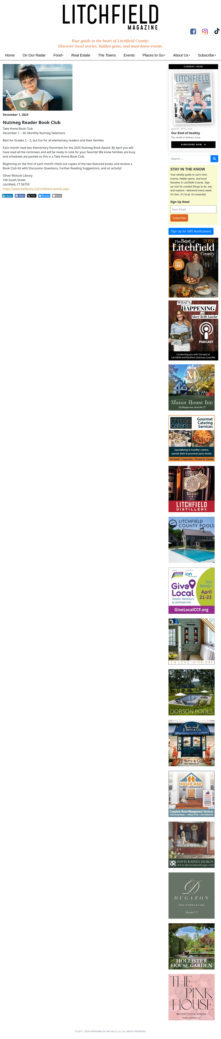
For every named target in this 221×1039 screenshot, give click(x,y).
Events (129, 55)
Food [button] (57, 55)
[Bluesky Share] (44, 196)
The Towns (107, 55)
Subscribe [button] (206, 55)
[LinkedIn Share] (7, 196)
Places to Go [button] (153, 55)
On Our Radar (34, 55)
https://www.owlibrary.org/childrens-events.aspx (36, 189)
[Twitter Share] (31, 196)
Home (10, 55)
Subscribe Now (193, 144)
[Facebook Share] (20, 196)
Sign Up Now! (180, 202)
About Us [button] (180, 55)
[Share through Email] (57, 196)
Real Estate (80, 55)
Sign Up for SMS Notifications (191, 231)
